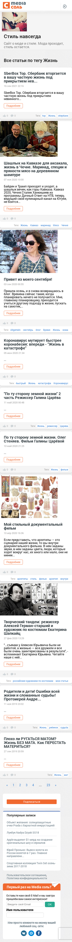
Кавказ (34, 225)
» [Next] (55, 785)
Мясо (56, 225)
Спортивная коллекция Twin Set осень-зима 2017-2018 (31, 864)
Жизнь (51, 115)
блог (38, 329)
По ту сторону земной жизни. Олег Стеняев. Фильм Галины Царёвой (35, 439)
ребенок (53, 727)
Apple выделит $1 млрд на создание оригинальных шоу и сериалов (29, 841)
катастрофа (44, 383)
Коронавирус (61, 383)
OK (50, 904)
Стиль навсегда (22, 36)
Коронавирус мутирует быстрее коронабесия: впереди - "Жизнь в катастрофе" (34, 344)
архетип (53, 578)
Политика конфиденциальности (27, 878)
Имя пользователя (19, 910)
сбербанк (63, 115)
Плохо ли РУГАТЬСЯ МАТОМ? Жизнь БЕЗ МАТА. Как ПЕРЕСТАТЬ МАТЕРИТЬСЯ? (35, 742)
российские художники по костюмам (33, 680)
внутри (64, 578)
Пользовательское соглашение (26, 875)
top (44, 115)
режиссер (52, 425)
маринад (45, 225)
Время (46, 329)
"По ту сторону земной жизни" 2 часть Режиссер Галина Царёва (32, 395)
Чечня (64, 225)
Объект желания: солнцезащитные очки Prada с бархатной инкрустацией (31, 823)
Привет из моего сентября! (28, 279)
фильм (64, 469)
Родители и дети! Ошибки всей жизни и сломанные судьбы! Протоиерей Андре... (32, 695)
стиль (33, 578)
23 (48, 785)
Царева (64, 425)
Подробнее (13, 105)
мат (66, 774)
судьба (64, 727)
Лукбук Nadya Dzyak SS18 (23, 832)
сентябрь (28, 329)
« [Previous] (7, 785)
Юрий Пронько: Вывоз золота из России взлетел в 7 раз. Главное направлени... (27, 853)
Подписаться (31, 801)
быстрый (21, 383)
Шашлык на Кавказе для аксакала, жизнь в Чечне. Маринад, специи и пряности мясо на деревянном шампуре (36, 168)
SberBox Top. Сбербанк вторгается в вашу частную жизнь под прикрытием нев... (35, 77)
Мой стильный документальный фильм (33, 526)
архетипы (22, 578)
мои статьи (62, 680)
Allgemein (15, 329)
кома (65, 329)
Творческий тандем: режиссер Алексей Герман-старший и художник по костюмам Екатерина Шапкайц (35, 627)
